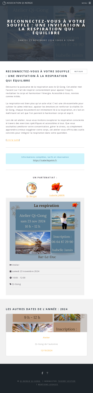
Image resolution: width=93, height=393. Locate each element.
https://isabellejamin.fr (45, 160)
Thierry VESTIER (66, 381)
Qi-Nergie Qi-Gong (30, 381)
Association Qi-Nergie (17, 3)
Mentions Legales (48, 384)
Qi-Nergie (31, 196)
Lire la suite (13, 140)
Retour (79, 71)
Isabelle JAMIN (57, 189)
